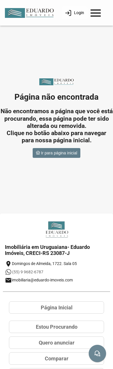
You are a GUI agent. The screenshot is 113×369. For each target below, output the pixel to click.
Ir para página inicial (56, 153)
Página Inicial (57, 307)
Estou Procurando (56, 327)
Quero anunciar (57, 343)
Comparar (56, 358)
